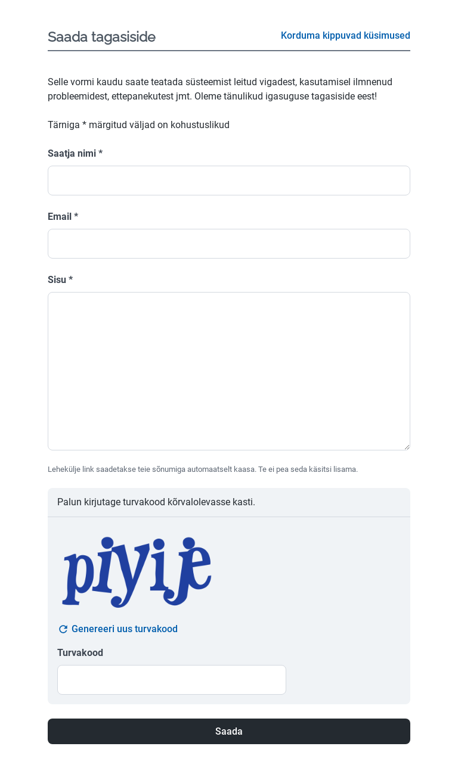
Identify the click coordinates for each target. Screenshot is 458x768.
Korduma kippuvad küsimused (345, 35)
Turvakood (80, 652)
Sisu (60, 279)
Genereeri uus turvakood (117, 629)
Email (63, 216)
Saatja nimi (75, 153)
